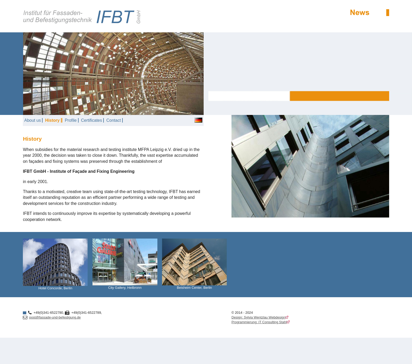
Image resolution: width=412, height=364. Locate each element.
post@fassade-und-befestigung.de (55, 317)
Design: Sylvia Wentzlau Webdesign (258, 317)
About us (32, 120)
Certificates (91, 120)
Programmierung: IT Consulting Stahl (259, 322)
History (52, 120)
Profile (70, 120)
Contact (113, 120)
